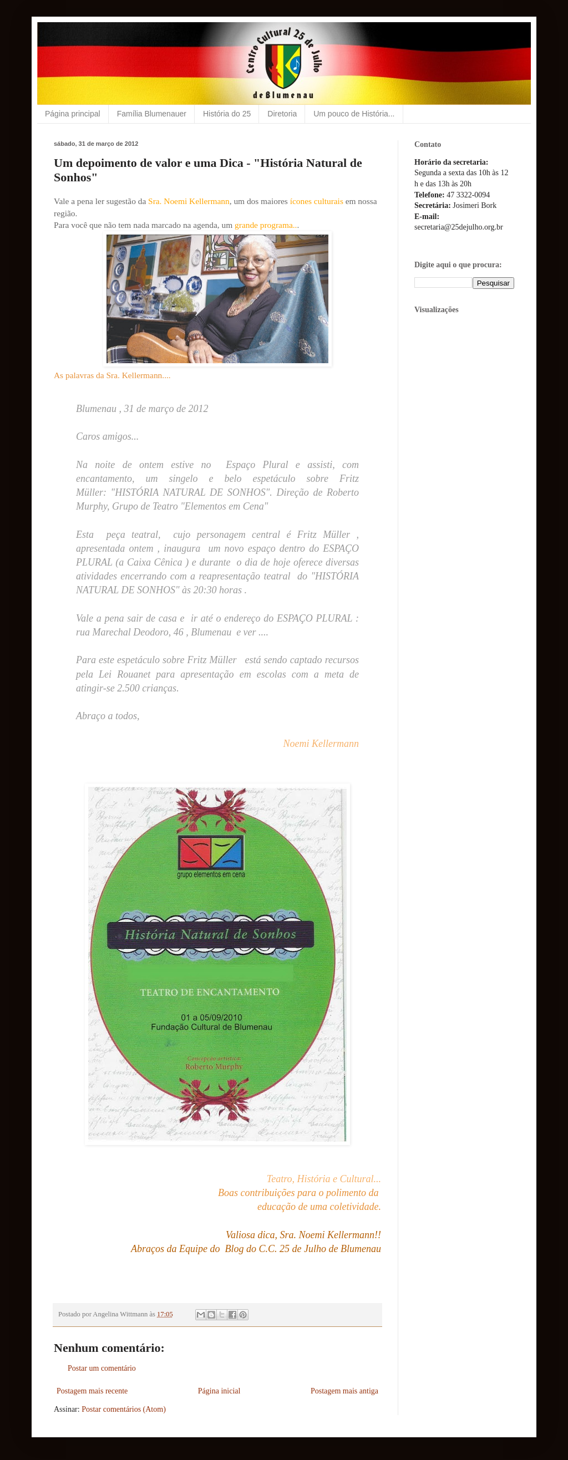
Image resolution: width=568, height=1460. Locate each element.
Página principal (72, 113)
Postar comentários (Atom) (124, 1409)
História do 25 (227, 113)
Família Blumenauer (151, 113)
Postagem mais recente (92, 1391)
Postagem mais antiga (344, 1391)
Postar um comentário (102, 1368)
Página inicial (219, 1391)
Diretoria (282, 113)
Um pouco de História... (353, 113)
